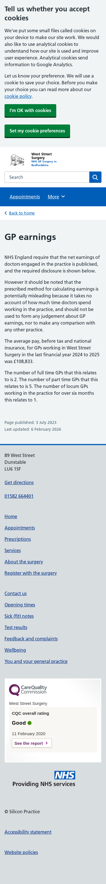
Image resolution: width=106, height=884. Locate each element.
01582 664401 (19, 496)
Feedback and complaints (31, 638)
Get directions (19, 482)
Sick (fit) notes (19, 616)
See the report (28, 743)
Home (11, 516)
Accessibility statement (28, 832)
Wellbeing (15, 650)
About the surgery (24, 562)
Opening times (20, 605)
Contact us (16, 593)
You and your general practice (36, 661)
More (57, 196)
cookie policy (18, 96)
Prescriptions (18, 539)
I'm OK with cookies (30, 110)
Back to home (22, 213)
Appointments (25, 196)
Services (13, 550)
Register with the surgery (31, 573)
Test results (16, 627)
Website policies (21, 852)
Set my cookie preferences (37, 131)
